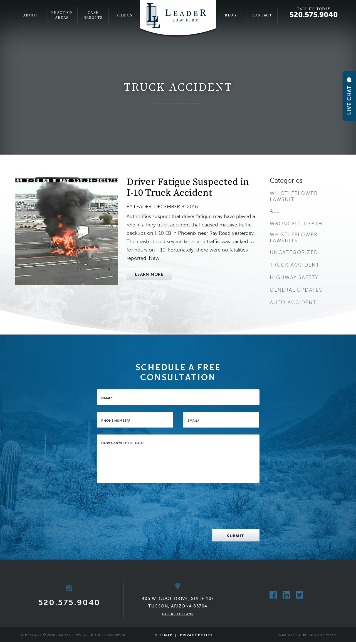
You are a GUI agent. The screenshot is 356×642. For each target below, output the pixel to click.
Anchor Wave (322, 635)
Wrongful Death (296, 223)
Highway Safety (294, 277)
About (30, 15)
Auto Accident (293, 302)
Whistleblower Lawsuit (293, 196)
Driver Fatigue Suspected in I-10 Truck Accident (188, 187)
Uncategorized (294, 252)
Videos (124, 15)
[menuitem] (30, 15)
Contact (261, 15)
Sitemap (163, 635)
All (274, 211)
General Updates (296, 290)
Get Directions (178, 614)
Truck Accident (295, 265)
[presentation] (139, 511)
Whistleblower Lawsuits (293, 237)
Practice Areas (62, 15)
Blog (230, 15)
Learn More (149, 274)
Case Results (93, 15)
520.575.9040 (314, 15)
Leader (143, 206)
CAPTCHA (110, 495)
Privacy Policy (196, 635)
